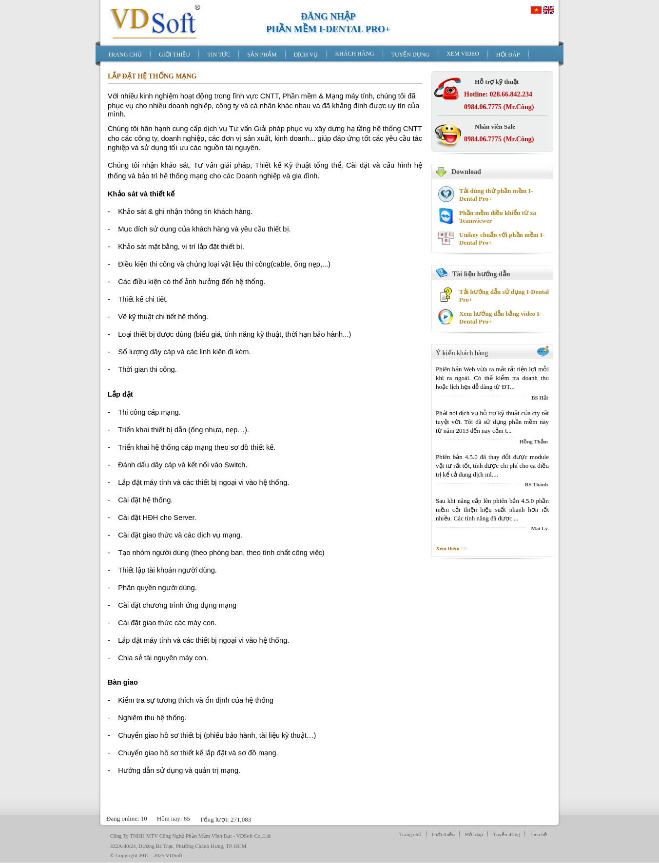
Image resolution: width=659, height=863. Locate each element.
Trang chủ (410, 834)
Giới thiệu (443, 834)
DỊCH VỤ (306, 54)
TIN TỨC (218, 54)
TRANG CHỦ (125, 54)
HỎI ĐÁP (508, 54)
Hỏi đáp (474, 834)
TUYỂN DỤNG (410, 54)
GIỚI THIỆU (174, 54)
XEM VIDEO (462, 53)
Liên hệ (538, 834)
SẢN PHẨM (261, 54)
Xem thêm (448, 548)
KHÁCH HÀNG (354, 53)
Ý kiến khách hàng (462, 353)
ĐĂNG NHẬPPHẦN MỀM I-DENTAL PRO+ (328, 22)
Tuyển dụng (506, 834)
